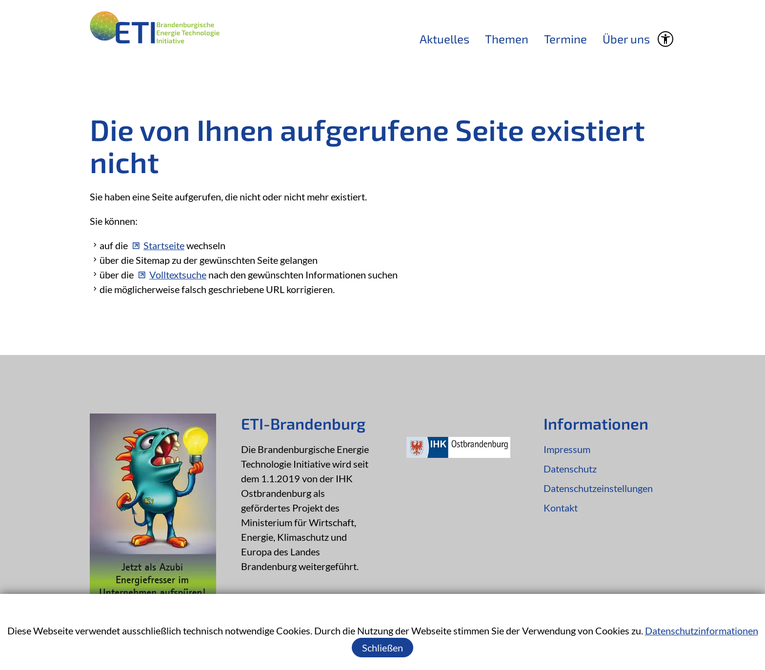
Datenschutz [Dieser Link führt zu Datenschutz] (570, 468)
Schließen (382, 647)
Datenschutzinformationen (701, 630)
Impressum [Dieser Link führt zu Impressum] (567, 449)
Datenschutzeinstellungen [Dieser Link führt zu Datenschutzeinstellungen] (598, 488)
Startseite (163, 245)
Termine (565, 39)
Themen (506, 39)
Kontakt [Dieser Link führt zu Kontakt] (561, 507)
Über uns (626, 39)
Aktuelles (444, 39)
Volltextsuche (177, 274)
